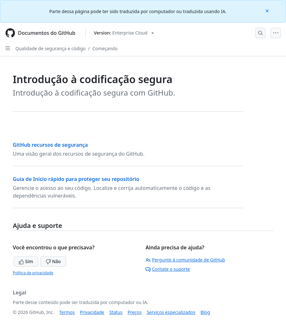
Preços (135, 312)
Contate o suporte (168, 269)
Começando (105, 48)
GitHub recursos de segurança (50, 144)
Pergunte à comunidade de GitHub (185, 260)
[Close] (268, 10)
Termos (67, 312)
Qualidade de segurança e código (50, 48)
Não (53, 261)
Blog (205, 312)
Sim (26, 261)
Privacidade (92, 312)
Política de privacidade (33, 273)
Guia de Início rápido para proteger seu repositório (76, 179)
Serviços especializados (171, 312)
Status (116, 312)
